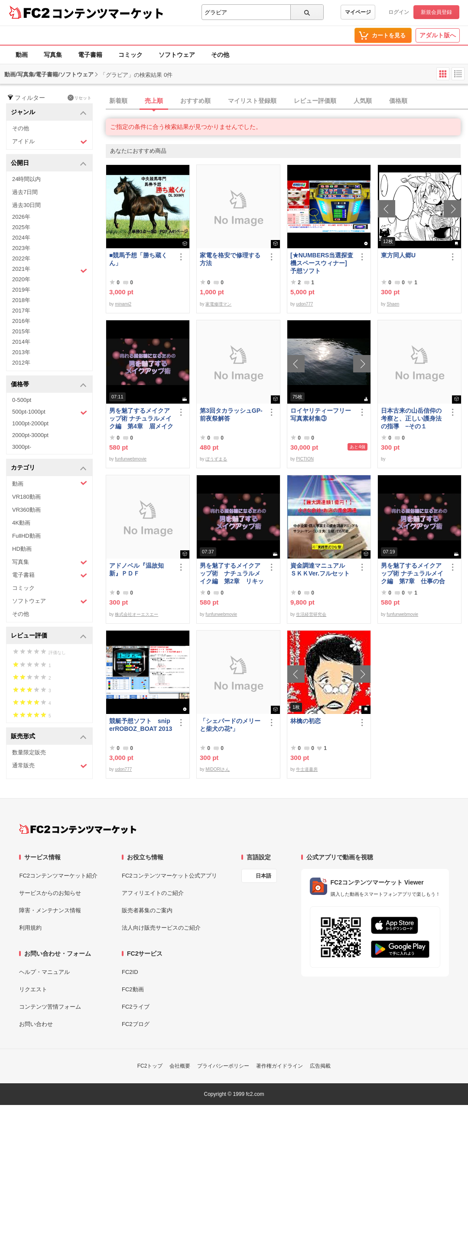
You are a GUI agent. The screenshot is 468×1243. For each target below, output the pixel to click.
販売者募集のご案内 (147, 910)
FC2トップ (150, 1066)
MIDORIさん (217, 769)
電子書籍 (90, 54)
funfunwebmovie (130, 459)
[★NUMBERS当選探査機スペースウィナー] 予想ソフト (322, 263)
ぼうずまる (216, 459)
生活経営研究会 (311, 614)
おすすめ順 (195, 100)
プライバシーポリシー (223, 1066)
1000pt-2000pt (30, 423)
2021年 (49, 270)
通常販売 (49, 765)
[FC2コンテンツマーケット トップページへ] (77, 829)
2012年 (21, 362)
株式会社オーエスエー (136, 614)
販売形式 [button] (49, 737)
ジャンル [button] (49, 113)
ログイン (398, 12)
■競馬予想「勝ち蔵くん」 (138, 259)
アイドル (49, 141)
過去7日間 (25, 192)
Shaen (393, 304)
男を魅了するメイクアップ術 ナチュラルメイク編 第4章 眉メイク (141, 418)
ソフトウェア (177, 54)
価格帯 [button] (49, 385)
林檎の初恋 (305, 720)
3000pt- (21, 447)
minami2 (123, 304)
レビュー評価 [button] (49, 636)
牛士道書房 (307, 769)
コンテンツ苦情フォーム (50, 1006)
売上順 (154, 100)
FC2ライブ (136, 1006)
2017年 (21, 310)
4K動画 (21, 523)
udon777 (304, 304)
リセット (79, 98)
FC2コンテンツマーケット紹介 (58, 875)
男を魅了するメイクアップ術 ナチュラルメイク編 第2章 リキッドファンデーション (232, 573)
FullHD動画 (26, 536)
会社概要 (179, 1066)
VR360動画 (26, 509)
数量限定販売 (29, 752)
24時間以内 (26, 179)
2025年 (21, 227)
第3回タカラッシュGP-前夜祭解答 (231, 414)
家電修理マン (218, 304)
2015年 (21, 331)
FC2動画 (133, 989)
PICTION (305, 459)
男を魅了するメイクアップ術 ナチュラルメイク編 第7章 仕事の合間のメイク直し (413, 573)
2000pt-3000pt (30, 435)
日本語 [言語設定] (263, 876)
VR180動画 (26, 496)
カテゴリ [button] (49, 468)
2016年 (21, 321)
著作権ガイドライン (279, 1066)
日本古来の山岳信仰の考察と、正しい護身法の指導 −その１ (411, 418)
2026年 (21, 217)
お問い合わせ (36, 1024)
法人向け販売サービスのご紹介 (161, 927)
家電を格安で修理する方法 (230, 259)
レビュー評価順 (315, 100)
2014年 (21, 342)
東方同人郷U (398, 255)
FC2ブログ (136, 1024)
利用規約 (30, 927)
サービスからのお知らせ (50, 893)
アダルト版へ (437, 35)
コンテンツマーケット (108, 13)
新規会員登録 (436, 12)
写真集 (53, 54)
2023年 (21, 248)
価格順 (398, 100)
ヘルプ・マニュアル (44, 972)
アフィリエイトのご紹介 (153, 893)
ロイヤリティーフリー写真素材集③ (320, 414)
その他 (220, 54)
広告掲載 (320, 1066)
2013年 (21, 352)
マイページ (358, 12)
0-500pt (21, 400)
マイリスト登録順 (252, 100)
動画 (22, 54)
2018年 (21, 300)
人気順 (363, 100)
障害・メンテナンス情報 (50, 910)
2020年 (21, 279)
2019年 (21, 289)
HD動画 (22, 549)
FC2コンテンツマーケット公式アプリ (169, 875)
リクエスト (33, 989)
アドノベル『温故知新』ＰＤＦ (136, 569)
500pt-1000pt (49, 412)
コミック (130, 54)
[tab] (287, 101)
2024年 (21, 237)
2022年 (21, 258)
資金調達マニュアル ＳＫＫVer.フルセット (320, 569)
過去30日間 (26, 205)
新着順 (118, 100)
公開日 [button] (49, 163)
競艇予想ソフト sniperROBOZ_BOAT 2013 (140, 724)
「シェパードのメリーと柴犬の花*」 (230, 724)
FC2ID (130, 972)
